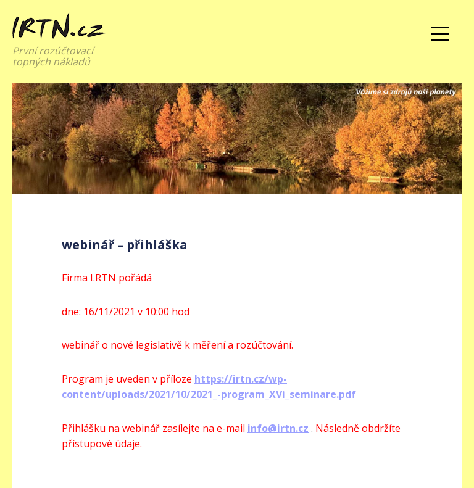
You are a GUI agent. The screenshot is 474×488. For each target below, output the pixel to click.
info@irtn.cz (278, 428)
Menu (440, 34)
